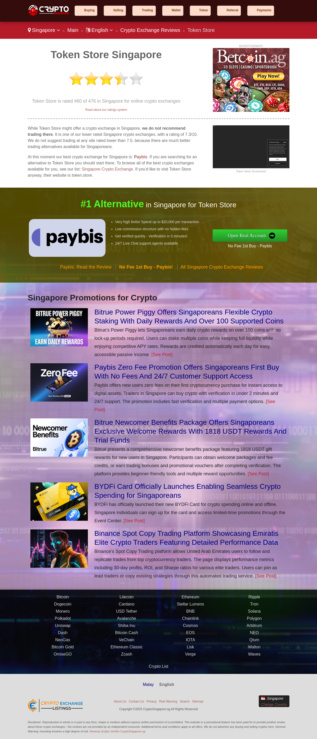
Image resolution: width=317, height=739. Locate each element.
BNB (190, 614)
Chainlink (190, 621)
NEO (254, 636)
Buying (89, 10)
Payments (264, 10)
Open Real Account (250, 235)
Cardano (126, 607)
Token (203, 10)
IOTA (190, 643)
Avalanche (126, 621)
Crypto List (158, 666)
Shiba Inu (126, 628)
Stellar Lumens (190, 607)
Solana (254, 614)
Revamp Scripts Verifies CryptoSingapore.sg (117, 731)
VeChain (126, 643)
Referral (232, 10)
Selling (118, 10)
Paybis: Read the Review (85, 270)
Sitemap (197, 701)
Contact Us (136, 701)
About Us (120, 701)
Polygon (254, 621)
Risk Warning (168, 701)
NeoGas (62, 643)
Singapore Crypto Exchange (107, 169)
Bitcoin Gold (63, 650)
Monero (62, 614)
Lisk (190, 650)
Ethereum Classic (127, 650)
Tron (254, 607)
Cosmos (190, 628)
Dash (62, 636)
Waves (254, 657)
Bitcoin (62, 600)
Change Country (274, 704)
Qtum (254, 643)
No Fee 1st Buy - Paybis (253, 245)
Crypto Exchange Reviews (150, 30)
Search (185, 701)
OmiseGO (63, 657)
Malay (148, 684)
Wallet (176, 10)
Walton (254, 650)
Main (72, 30)
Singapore (44, 30)
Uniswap (63, 628)
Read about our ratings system (106, 110)
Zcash (126, 657)
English (99, 30)
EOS (190, 636)
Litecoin (127, 600)
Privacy (152, 701)
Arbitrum (254, 628)
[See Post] (162, 354)
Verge (190, 657)
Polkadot (63, 621)
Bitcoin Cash (126, 636)
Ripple (254, 600)
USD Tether (126, 614)
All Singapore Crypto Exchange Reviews (222, 270)
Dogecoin (63, 607)
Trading (147, 10)
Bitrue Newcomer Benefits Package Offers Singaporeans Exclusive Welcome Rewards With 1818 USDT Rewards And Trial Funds (191, 431)
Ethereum (190, 600)
